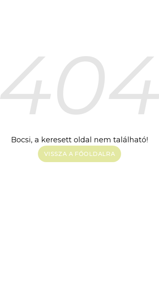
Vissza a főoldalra (79, 154)
